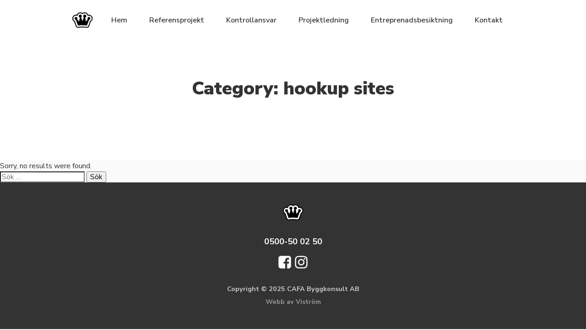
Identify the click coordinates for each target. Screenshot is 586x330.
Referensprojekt (176, 20)
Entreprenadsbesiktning (412, 20)
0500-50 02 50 (293, 241)
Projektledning (323, 20)
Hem (119, 20)
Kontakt (489, 20)
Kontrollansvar (251, 20)
